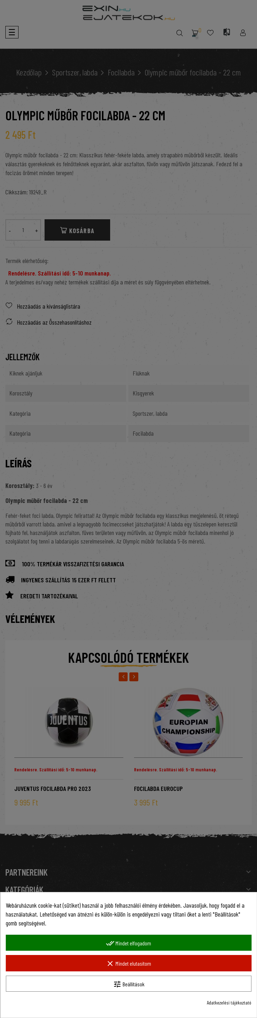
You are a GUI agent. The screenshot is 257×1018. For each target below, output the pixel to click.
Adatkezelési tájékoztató (229, 1002)
